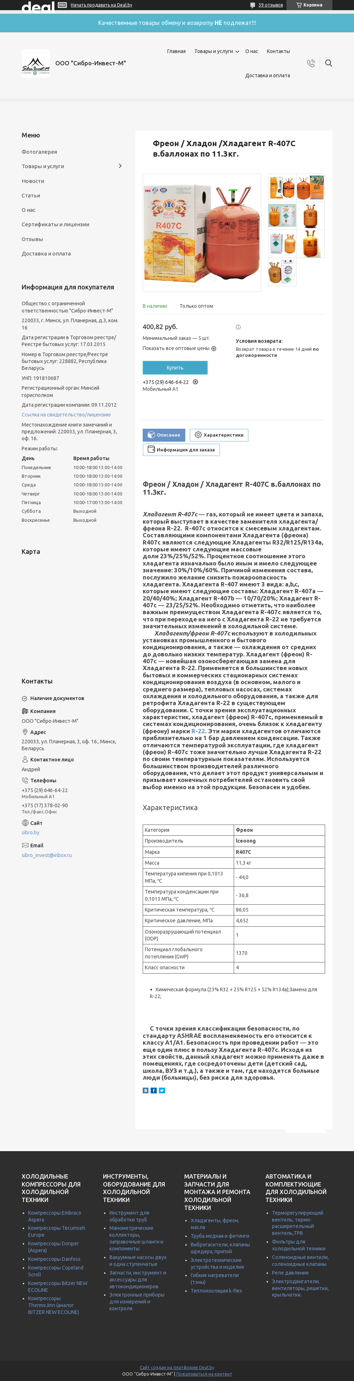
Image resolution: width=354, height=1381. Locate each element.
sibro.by (30, 832)
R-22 (198, 730)
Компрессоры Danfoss (54, 1259)
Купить (175, 368)
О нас (251, 51)
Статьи (31, 195)
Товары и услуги (213, 51)
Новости (33, 181)
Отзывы (32, 239)
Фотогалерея (39, 152)
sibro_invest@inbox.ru (47, 855)
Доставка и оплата (267, 75)
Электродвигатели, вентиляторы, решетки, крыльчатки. (300, 1288)
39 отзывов (271, 5)
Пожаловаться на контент (204, 1374)
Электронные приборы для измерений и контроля (136, 1301)
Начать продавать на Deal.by (101, 5)
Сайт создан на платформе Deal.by (177, 1367)
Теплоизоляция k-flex (216, 1291)
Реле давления (290, 1273)
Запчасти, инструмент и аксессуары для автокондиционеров (137, 1279)
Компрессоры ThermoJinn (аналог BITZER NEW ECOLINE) (53, 1305)
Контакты (278, 51)
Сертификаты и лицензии (55, 224)
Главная (176, 51)
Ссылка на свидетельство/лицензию (66, 415)
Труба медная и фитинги (220, 1236)
